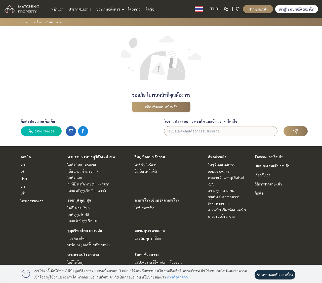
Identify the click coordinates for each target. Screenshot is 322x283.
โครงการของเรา (32, 201)
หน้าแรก (57, 9)
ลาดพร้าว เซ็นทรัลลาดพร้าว (157, 200)
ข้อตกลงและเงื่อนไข (269, 157)
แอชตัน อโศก (77, 238)
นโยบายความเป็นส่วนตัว (272, 166)
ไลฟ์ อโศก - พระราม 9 (83, 164)
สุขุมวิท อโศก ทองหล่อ (84, 230)
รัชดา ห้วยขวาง (147, 254)
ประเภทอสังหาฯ (109, 9)
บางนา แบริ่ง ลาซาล (83, 254)
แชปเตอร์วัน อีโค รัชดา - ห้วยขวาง (158, 262)
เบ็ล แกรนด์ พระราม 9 (82, 171)
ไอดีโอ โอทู (75, 262)
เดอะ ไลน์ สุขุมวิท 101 (83, 220)
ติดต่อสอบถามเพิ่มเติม (38, 121)
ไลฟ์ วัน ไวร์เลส (145, 164)
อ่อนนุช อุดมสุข (79, 200)
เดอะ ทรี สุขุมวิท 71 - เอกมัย (87, 190)
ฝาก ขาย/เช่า (258, 9)
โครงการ (134, 9)
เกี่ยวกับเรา (262, 175)
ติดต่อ (149, 9)
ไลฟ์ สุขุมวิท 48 (78, 214)
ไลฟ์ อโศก (74, 177)
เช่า (23, 171)
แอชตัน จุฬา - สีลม (148, 238)
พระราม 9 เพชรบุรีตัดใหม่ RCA (91, 157)
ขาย (23, 164)
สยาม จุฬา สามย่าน (150, 230)
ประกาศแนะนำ (79, 9)
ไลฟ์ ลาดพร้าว (144, 208)
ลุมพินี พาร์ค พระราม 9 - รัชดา (88, 184)
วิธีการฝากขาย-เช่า (268, 184)
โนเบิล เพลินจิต (146, 171)
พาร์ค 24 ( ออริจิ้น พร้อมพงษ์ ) (88, 245)
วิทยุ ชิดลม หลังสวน (150, 157)
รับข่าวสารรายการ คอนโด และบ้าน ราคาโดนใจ (200, 121)
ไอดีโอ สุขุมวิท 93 (79, 208)
